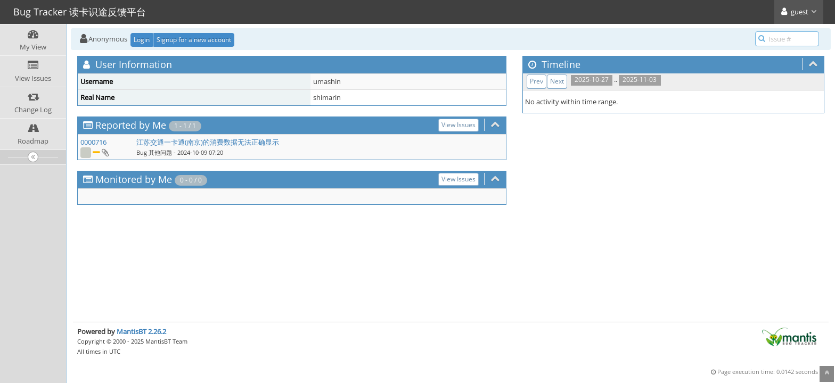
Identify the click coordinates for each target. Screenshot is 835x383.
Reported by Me (130, 125)
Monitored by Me (133, 179)
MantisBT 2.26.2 (141, 331)
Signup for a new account (194, 39)
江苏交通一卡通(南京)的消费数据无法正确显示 (207, 142)
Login (142, 39)
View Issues (458, 124)
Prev (536, 81)
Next (557, 81)
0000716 (93, 142)
